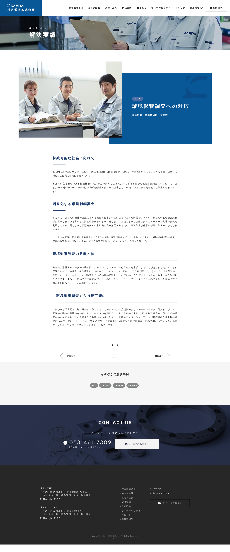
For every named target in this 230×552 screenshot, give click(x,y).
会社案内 (126, 514)
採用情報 (128, 527)
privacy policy (159, 500)
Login (115, 546)
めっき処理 (128, 500)
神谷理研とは (129, 496)
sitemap (155, 496)
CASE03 (136, 385)
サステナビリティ (131, 518)
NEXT (159, 356)
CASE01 (104, 385)
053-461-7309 (90, 442)
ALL (90, 385)
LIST (115, 356)
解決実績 (126, 509)
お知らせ (126, 522)
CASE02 (120, 385)
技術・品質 (128, 505)
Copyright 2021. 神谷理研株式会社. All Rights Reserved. (115, 543)
